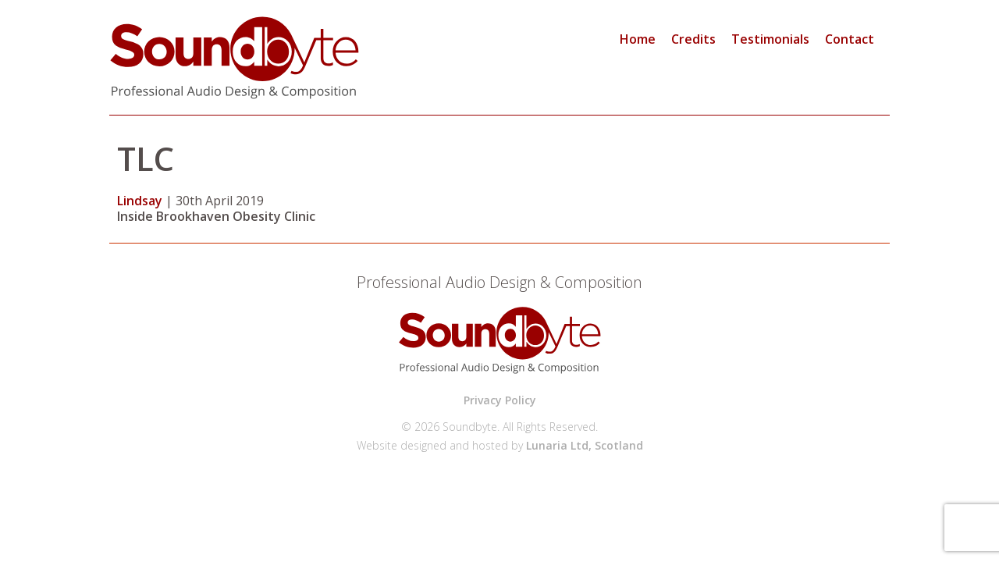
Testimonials (770, 39)
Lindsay (139, 200)
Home (638, 39)
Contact (849, 39)
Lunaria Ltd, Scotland (584, 445)
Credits (693, 39)
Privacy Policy (500, 400)
